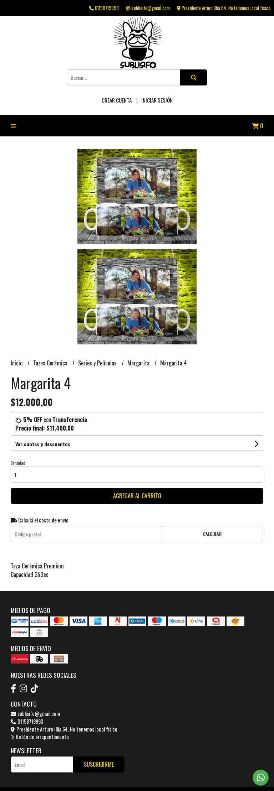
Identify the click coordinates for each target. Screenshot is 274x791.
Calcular (212, 534)
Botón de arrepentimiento (40, 736)
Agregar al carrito (137, 495)
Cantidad (18, 463)
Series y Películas (98, 363)
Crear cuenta (117, 100)
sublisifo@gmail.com (35, 713)
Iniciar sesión (157, 100)
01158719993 (27, 721)
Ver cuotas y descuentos (42, 444)
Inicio (17, 363)
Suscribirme (99, 764)
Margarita (139, 363)
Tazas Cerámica (51, 363)
